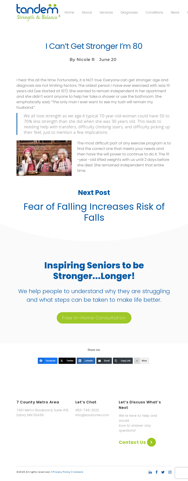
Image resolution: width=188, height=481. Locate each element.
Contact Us (133, 442)
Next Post (94, 193)
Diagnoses (129, 12)
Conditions (154, 12)
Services (106, 12)
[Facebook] (47, 361)
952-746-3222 (87, 410)
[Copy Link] (123, 361)
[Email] (104, 361)
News (175, 12)
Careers (78, 472)
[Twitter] (67, 361)
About (87, 12)
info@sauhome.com (92, 415)
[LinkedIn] (86, 361)
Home (69, 12)
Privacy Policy (61, 472)
